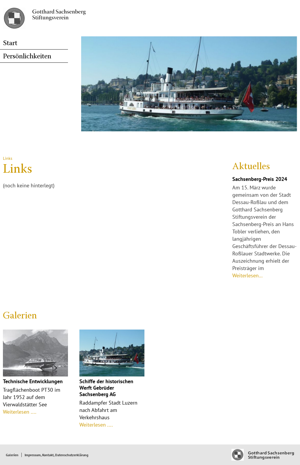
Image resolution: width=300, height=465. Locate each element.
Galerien (20, 316)
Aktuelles (251, 167)
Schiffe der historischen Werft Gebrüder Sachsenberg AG (106, 388)
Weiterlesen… (247, 275)
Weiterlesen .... (19, 411)
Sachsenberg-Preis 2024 (259, 179)
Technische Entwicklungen (33, 381)
